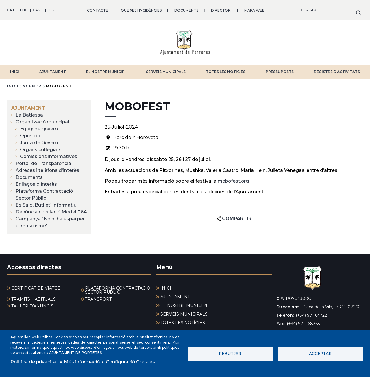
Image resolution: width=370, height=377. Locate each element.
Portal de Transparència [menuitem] (44, 163)
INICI (14, 71)
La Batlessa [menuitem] (29, 114)
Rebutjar (230, 353)
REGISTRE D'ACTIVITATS (337, 71)
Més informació (82, 362)
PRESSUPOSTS (280, 71)
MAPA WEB (254, 10)
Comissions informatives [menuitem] (49, 156)
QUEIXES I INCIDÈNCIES (141, 10)
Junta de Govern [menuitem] (39, 142)
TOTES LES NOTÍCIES (225, 71)
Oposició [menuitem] (30, 135)
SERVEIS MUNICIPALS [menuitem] (184, 314)
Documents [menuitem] (29, 177)
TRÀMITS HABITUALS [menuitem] (33, 299)
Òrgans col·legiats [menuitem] (41, 149)
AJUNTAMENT (52, 71)
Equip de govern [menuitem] (39, 128)
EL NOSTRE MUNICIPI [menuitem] (183, 305)
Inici (13, 86)
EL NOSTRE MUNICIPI (106, 71)
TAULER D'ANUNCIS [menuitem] (32, 306)
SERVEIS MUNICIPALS (166, 71)
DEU (52, 10)
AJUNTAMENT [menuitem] (28, 107)
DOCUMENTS (186, 10)
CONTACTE (97, 10)
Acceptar (320, 353)
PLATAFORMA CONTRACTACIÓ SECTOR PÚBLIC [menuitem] (117, 290)
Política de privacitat (34, 362)
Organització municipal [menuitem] (43, 121)
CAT (11, 10)
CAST (37, 10)
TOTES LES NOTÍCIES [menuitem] (182, 323)
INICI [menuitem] (165, 288)
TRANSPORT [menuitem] (98, 299)
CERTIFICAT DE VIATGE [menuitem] (35, 288)
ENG (24, 10)
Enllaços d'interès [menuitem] (36, 184)
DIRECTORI (221, 10)
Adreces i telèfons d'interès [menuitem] (47, 170)
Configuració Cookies (132, 362)
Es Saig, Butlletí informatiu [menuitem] (46, 204)
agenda (32, 86)
